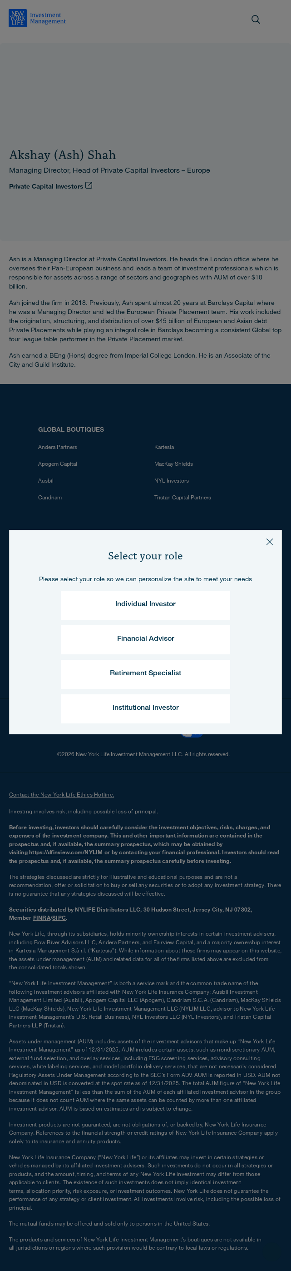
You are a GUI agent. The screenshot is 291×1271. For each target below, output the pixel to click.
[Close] (269, 542)
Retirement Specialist (145, 674)
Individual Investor (145, 604)
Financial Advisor (145, 639)
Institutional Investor (146, 708)
